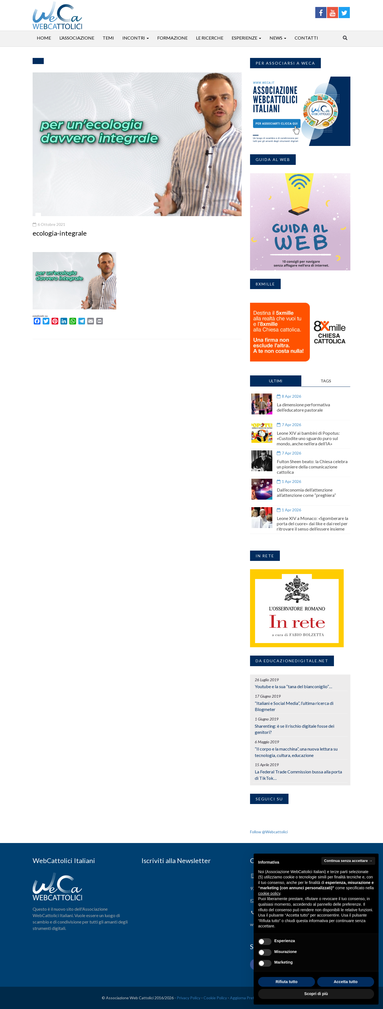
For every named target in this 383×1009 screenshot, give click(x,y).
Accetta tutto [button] (346, 981)
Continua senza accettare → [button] (348, 861)
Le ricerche (209, 37)
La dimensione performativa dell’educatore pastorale (303, 407)
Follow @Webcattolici (269, 831)
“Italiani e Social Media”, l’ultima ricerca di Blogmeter (294, 706)
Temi (108, 37)
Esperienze (244, 37)
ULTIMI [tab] (275, 380)
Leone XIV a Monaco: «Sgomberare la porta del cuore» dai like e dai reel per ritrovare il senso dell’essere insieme (312, 523)
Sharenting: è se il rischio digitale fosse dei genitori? (294, 729)
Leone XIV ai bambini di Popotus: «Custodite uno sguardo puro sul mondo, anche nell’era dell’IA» (308, 438)
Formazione (172, 37)
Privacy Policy (188, 997)
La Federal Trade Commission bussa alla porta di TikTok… (298, 775)
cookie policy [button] (269, 893)
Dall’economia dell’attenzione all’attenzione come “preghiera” (306, 492)
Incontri (133, 37)
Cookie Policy (215, 997)
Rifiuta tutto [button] (287, 981)
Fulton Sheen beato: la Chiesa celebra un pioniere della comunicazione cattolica (312, 467)
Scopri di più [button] (316, 993)
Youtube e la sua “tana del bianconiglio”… (293, 686)
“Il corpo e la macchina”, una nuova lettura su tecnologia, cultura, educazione (296, 752)
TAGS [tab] (326, 380)
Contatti (306, 37)
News (276, 37)
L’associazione (76, 37)
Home (44, 37)
